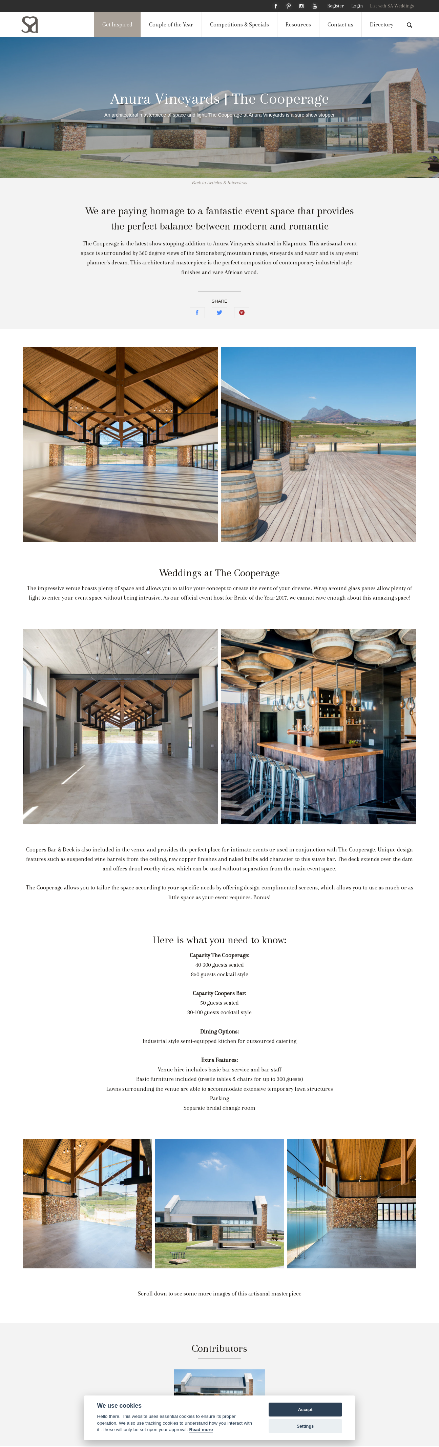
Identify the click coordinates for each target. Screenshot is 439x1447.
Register (335, 5)
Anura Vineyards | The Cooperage (219, 98)
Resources (298, 24)
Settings (305, 1426)
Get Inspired (117, 24)
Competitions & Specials (239, 24)
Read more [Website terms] (201, 1429)
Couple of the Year (171, 24)
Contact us (340, 24)
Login (357, 5)
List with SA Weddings (392, 5)
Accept (305, 1409)
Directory (381, 24)
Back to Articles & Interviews (219, 182)
